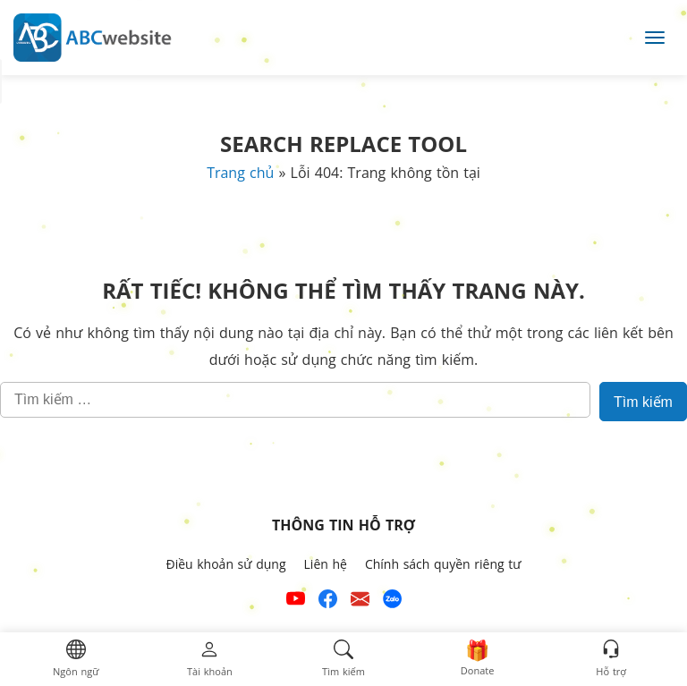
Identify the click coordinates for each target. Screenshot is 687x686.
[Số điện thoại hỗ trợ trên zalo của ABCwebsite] (392, 601)
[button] (75, 659)
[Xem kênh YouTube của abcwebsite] (295, 601)
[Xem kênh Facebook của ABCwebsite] (327, 601)
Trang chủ (240, 172)
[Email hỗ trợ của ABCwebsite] (360, 601)
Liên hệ (325, 563)
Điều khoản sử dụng (225, 563)
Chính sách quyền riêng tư (443, 563)
